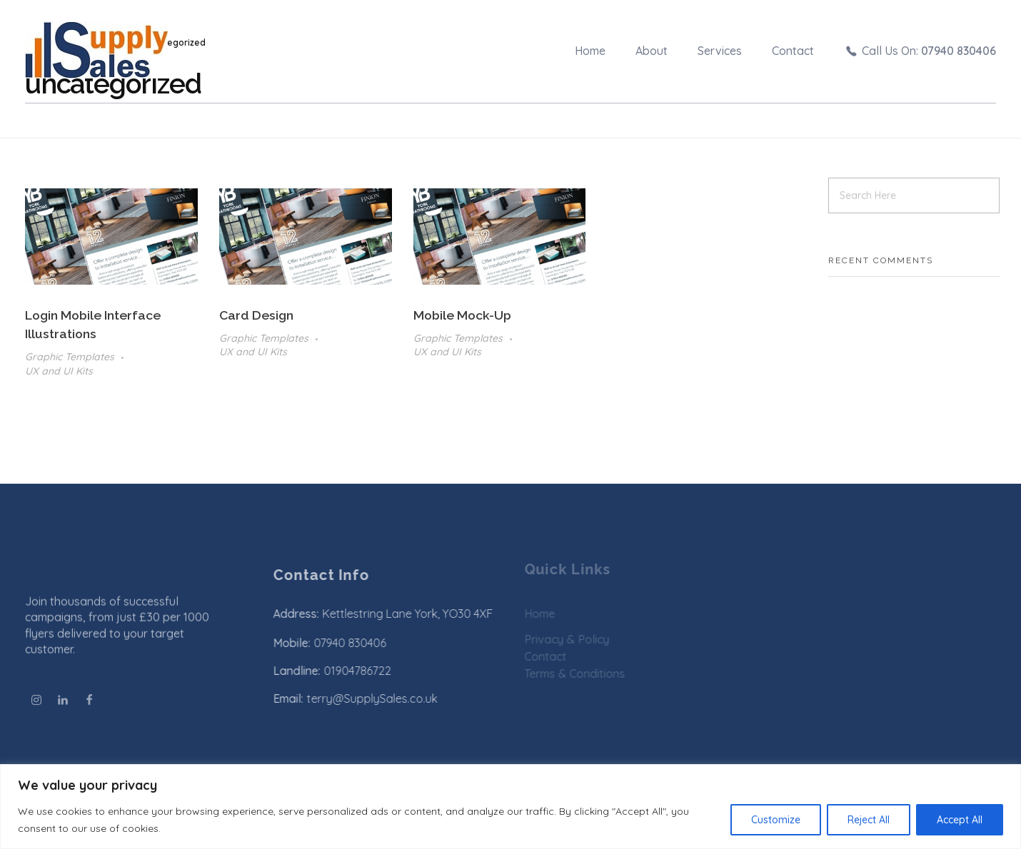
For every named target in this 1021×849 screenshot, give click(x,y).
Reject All (869, 819)
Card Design (256, 314)
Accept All (959, 819)
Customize (775, 819)
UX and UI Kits (59, 371)
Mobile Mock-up (462, 314)
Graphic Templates (69, 356)
